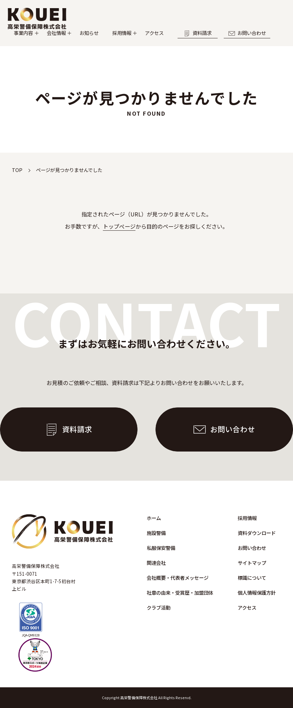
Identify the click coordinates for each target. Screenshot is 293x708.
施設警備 (156, 532)
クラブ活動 (158, 607)
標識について (252, 577)
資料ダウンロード (257, 532)
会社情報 (74, 39)
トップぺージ (119, 226)
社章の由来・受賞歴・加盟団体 (180, 592)
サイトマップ (252, 562)
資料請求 (250, 40)
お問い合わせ (40, 49)
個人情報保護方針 (257, 592)
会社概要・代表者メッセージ (177, 577)
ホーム (154, 517)
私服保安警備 (161, 547)
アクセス (198, 39)
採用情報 (156, 39)
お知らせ (115, 39)
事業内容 (32, 39)
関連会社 (156, 562)
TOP (17, 169)
